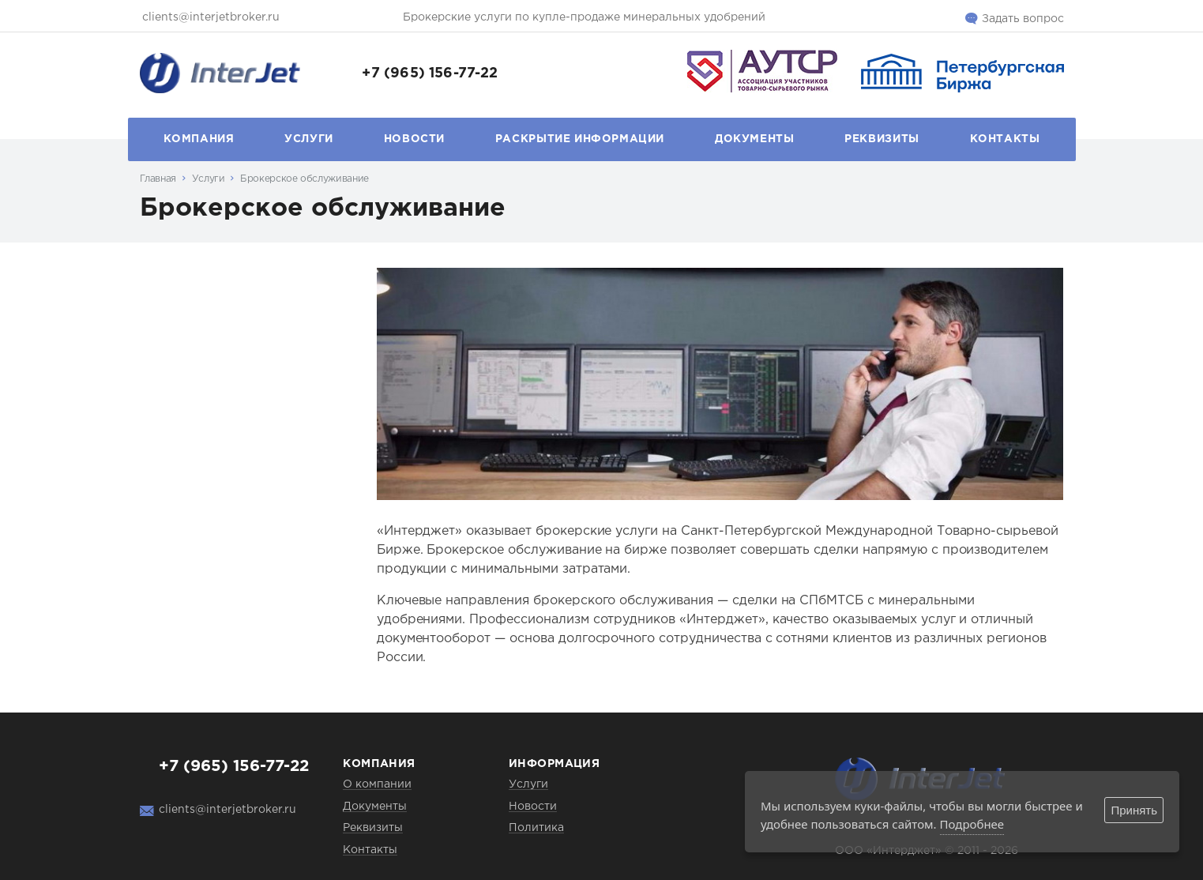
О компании (377, 784)
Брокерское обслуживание (304, 179)
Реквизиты (881, 139)
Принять (1134, 810)
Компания (199, 139)
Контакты (1005, 139)
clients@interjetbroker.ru (211, 17)
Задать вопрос (1023, 19)
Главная (158, 179)
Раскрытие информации (579, 139)
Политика (536, 828)
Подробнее (972, 824)
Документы (755, 139)
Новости (414, 139)
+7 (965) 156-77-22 (430, 73)
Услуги (308, 139)
